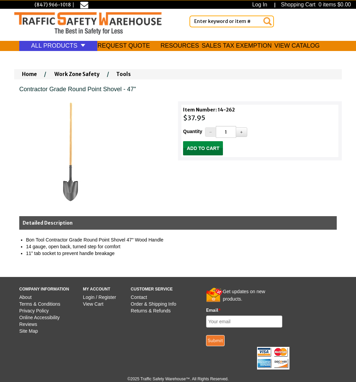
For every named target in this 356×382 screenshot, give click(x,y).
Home (29, 74)
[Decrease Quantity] (211, 132)
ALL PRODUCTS (58, 45)
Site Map (28, 331)
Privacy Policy (34, 310)
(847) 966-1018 (52, 5)
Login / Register (99, 297)
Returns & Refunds (151, 310)
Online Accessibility (39, 317)
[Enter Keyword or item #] (231, 21)
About (25, 297)
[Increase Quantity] (241, 132)
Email (213, 310)
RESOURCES (179, 45)
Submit (215, 340)
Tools (123, 74)
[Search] (267, 21)
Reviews (28, 324)
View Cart (93, 304)
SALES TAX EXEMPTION (237, 45)
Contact (139, 297)
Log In (261, 4)
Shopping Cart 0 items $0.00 (315, 4)
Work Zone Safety (77, 74)
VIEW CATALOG (297, 45)
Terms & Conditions (39, 304)
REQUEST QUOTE (123, 45)
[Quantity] (226, 132)
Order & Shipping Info (153, 304)
